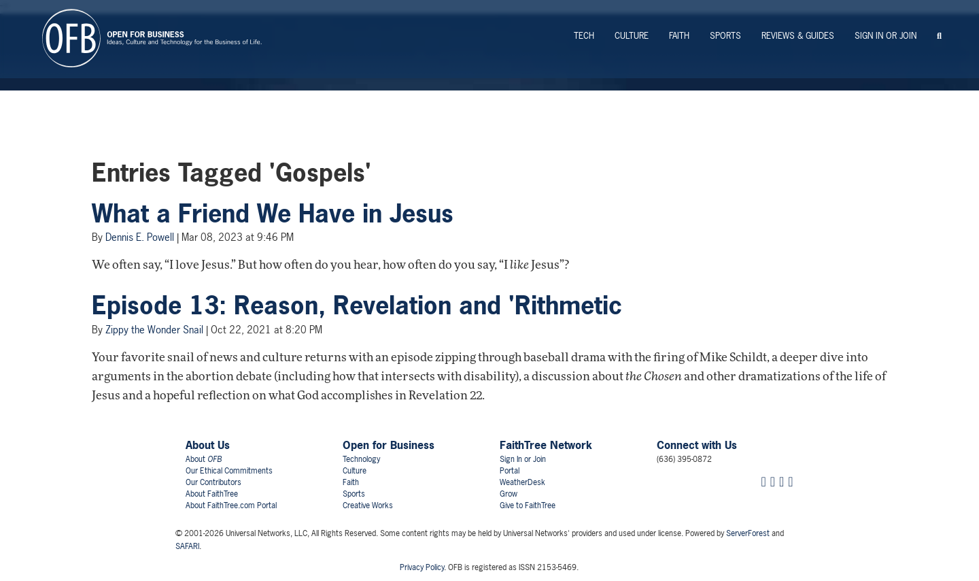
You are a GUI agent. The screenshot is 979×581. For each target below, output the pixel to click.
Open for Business (388, 444)
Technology (361, 459)
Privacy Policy (422, 567)
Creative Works (368, 505)
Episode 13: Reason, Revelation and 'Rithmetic (357, 305)
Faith (679, 36)
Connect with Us (697, 444)
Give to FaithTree (527, 505)
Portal (509, 470)
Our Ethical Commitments (229, 470)
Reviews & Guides (797, 36)
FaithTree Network (546, 444)
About (204, 459)
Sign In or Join (885, 36)
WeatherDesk (522, 482)
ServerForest (748, 533)
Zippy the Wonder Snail (154, 329)
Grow (508, 493)
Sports (725, 36)
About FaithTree (212, 493)
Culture (632, 36)
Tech (584, 36)
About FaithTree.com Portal (231, 505)
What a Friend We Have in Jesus (272, 213)
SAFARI (187, 546)
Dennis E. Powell (139, 237)
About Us (208, 444)
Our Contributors (213, 482)
